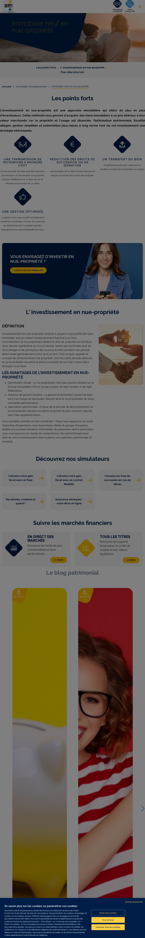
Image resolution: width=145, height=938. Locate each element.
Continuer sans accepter (134, 902)
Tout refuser (108, 920)
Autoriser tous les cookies (108, 927)
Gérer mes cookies (108, 913)
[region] (72, 918)
